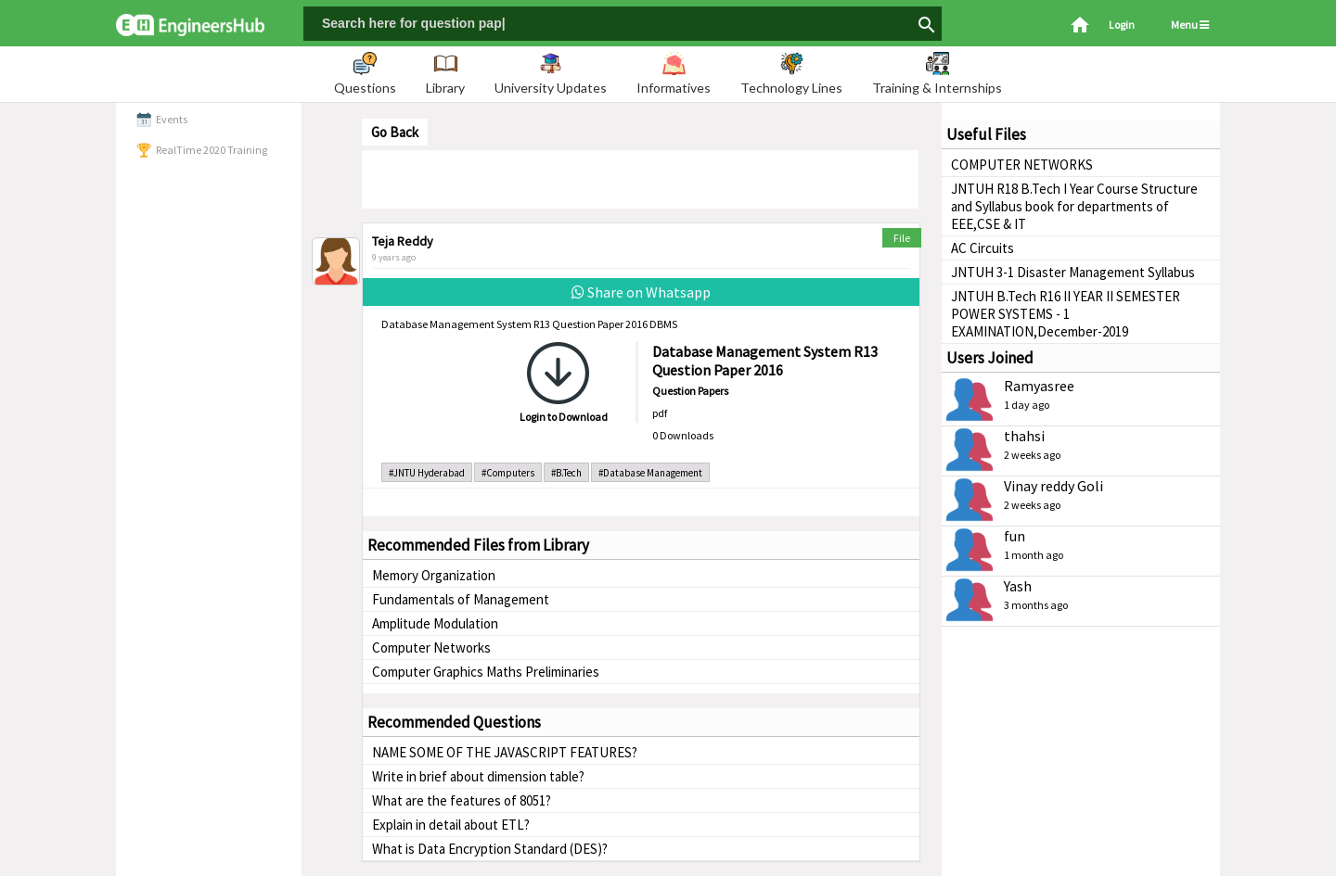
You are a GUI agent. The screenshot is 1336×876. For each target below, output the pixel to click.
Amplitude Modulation (435, 623)
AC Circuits (982, 248)
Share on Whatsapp (641, 292)
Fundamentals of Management (460, 599)
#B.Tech (566, 472)
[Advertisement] (640, 178)
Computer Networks (431, 647)
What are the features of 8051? (461, 800)
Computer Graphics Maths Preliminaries (485, 671)
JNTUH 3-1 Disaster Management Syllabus (1073, 272)
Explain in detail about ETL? (451, 824)
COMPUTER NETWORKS (1022, 164)
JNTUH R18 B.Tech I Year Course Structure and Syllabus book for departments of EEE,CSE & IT (1074, 206)
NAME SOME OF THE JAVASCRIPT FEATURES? (504, 752)
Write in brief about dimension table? (478, 776)
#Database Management (650, 472)
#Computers (508, 472)
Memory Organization (433, 575)
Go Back (394, 132)
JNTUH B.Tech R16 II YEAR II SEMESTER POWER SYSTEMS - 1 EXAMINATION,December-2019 (1065, 313)
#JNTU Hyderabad (427, 472)
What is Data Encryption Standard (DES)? (490, 848)
